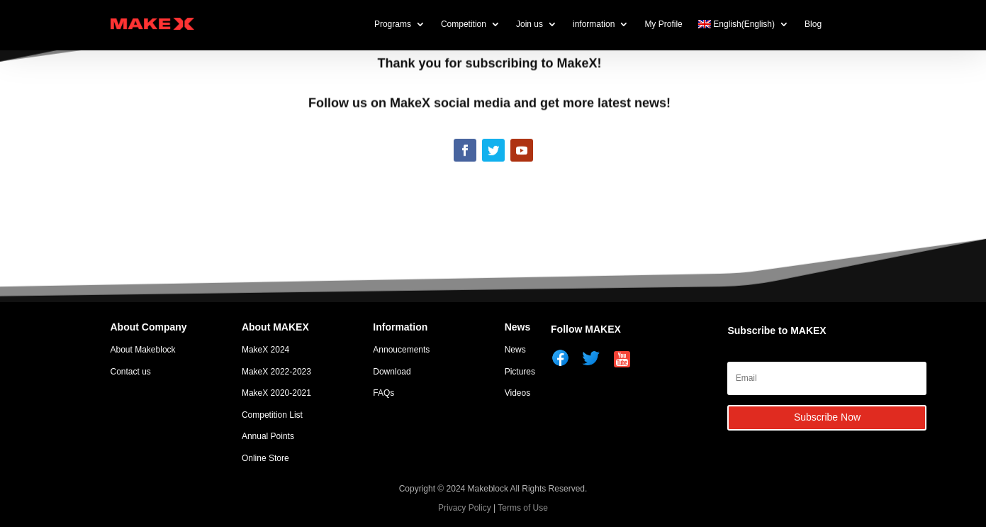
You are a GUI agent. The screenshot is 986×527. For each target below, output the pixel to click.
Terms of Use (523, 508)
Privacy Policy (464, 508)
